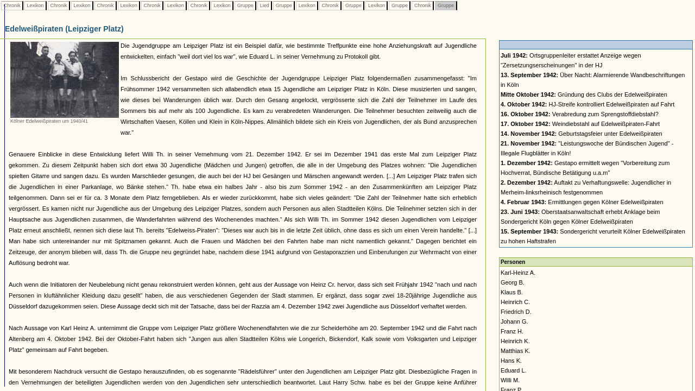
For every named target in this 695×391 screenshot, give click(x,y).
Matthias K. (515, 351)
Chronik (12, 5)
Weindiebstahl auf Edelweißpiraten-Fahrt (580, 124)
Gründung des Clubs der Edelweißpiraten (584, 94)
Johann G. (514, 321)
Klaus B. (512, 292)
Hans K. (511, 360)
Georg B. (513, 282)
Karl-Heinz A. (518, 272)
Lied (264, 5)
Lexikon (35, 5)
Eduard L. (514, 370)
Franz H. (512, 331)
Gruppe (245, 5)
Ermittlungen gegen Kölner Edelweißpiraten (582, 202)
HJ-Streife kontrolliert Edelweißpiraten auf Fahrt (587, 104)
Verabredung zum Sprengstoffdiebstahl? (580, 114)
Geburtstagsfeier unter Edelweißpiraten (581, 133)
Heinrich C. (515, 302)
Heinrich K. (515, 341)
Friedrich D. (516, 311)
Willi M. (510, 380)
